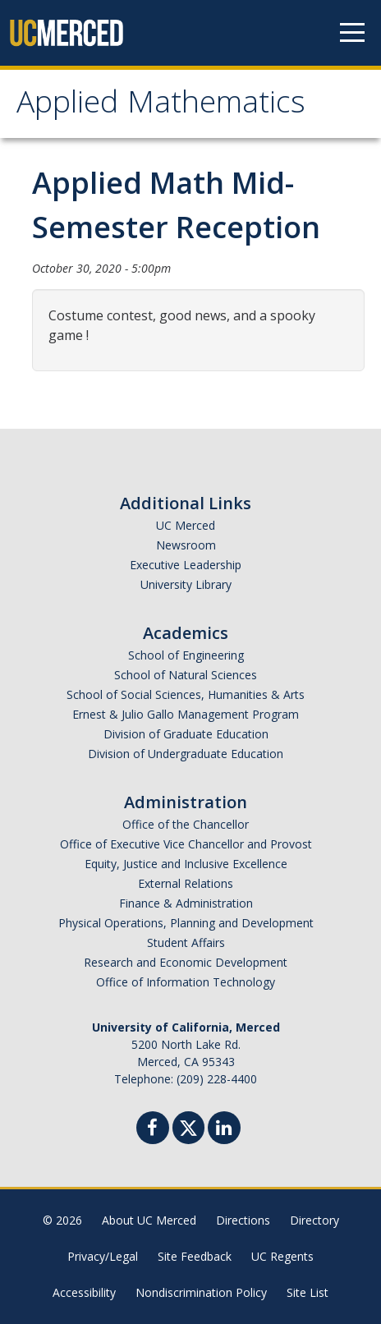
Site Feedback (195, 1256)
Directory (314, 1220)
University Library (186, 584)
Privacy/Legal (102, 1256)
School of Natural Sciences (185, 675)
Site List (307, 1292)
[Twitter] (188, 1125)
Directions (243, 1220)
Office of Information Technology (185, 982)
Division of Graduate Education (186, 734)
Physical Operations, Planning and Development (186, 923)
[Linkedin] (224, 1130)
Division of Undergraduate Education (185, 753)
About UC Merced (149, 1220)
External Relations (185, 883)
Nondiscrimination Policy (201, 1292)
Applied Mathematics (160, 106)
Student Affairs (186, 942)
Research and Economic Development (185, 962)
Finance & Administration (186, 903)
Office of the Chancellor (185, 824)
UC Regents (282, 1256)
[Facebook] (153, 1130)
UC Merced (185, 525)
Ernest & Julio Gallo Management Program (185, 714)
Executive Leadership (185, 564)
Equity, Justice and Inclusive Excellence (186, 863)
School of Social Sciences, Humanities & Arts (186, 694)
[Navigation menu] (352, 32)
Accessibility (84, 1292)
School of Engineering (186, 655)
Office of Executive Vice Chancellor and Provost (186, 844)
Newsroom (186, 545)
